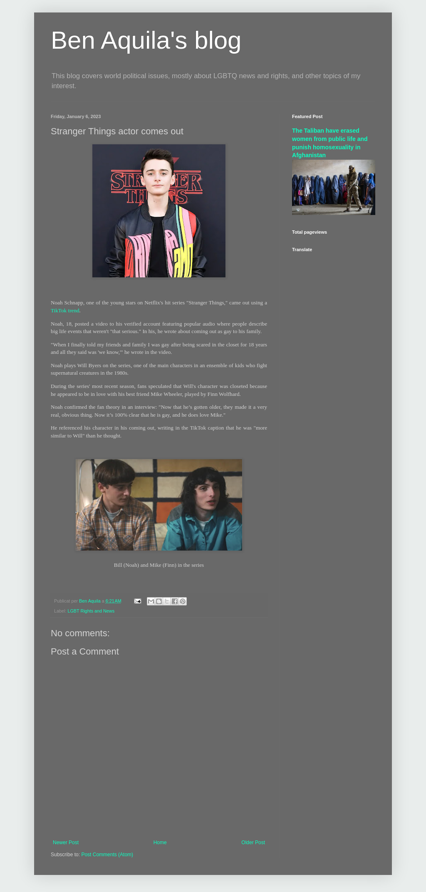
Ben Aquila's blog (146, 40)
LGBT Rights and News (90, 610)
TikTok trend (65, 310)
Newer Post (66, 842)
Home (160, 842)
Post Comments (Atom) (107, 854)
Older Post (253, 842)
